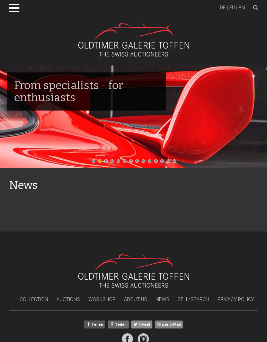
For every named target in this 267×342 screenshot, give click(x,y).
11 (157, 162)
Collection (34, 299)
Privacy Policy (235, 299)
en (242, 7)
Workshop (102, 299)
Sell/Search (193, 299)
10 (151, 162)
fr (232, 7)
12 (163, 162)
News (162, 299)
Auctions (68, 299)
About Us (135, 299)
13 (170, 162)
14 (176, 162)
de (223, 7)
